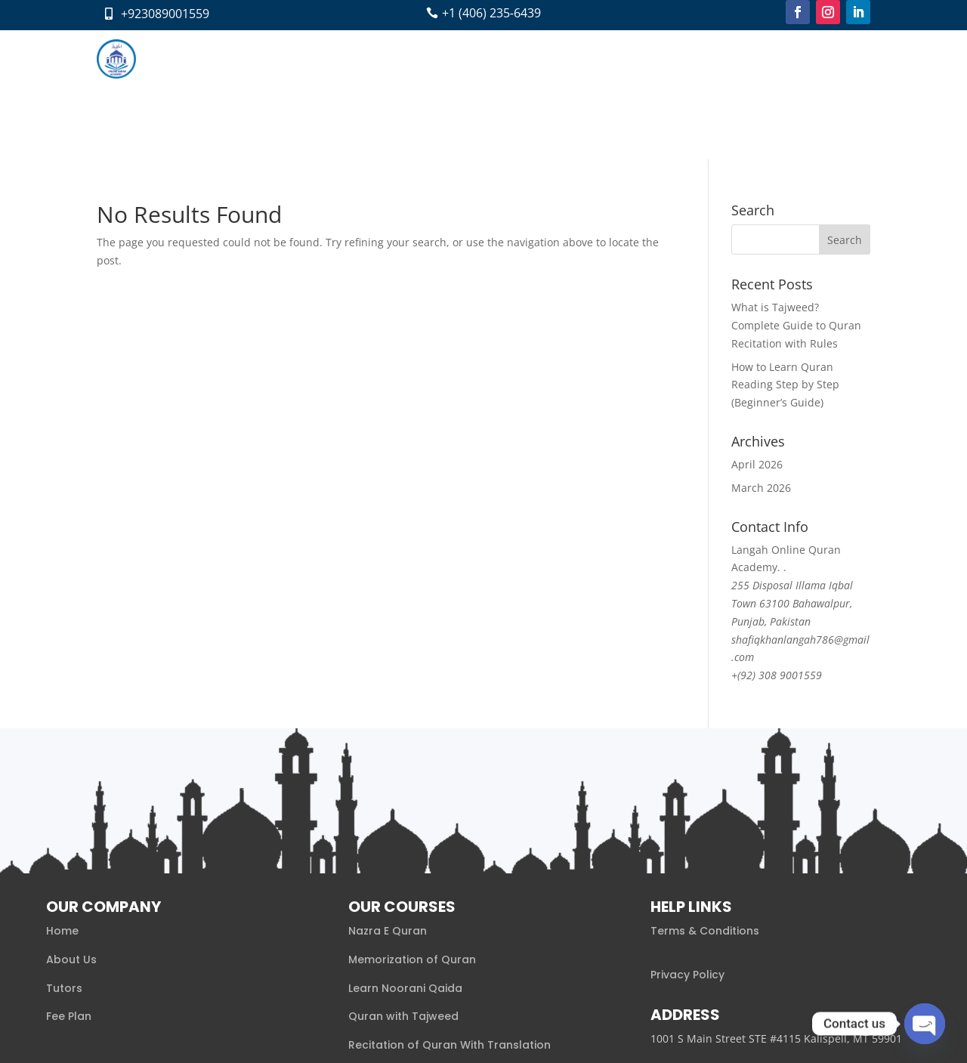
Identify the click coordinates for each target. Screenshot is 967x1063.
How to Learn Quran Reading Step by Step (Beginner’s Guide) (785, 255)
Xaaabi (192, 1030)
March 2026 (761, 358)
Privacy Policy (687, 845)
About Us (71, 830)
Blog (530, 58)
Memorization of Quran (412, 830)
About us (295, 58)
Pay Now (654, 58)
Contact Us (586, 58)
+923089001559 (165, 13)
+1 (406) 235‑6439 (491, 13)
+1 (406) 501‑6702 (698, 953)
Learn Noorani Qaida (405, 858)
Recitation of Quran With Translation (449, 915)
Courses (356, 58)
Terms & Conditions (704, 801)
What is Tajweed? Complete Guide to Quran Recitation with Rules (796, 196)
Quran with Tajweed (403, 887)
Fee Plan (480, 58)
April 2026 (757, 335)
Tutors (426, 58)
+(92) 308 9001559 (776, 546)
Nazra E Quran (387, 801)
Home (239, 58)
